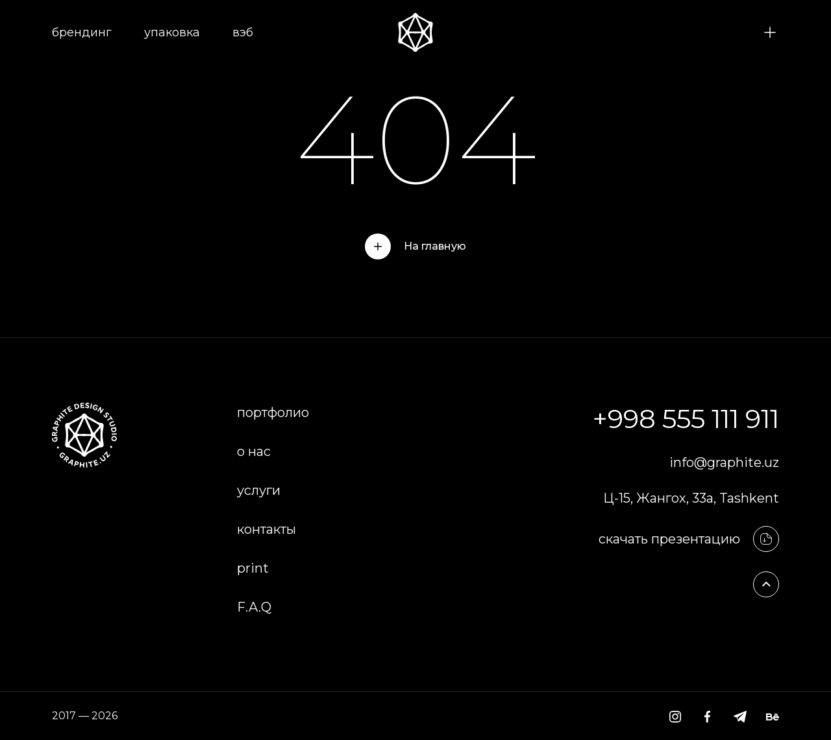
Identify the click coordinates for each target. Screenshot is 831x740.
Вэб (242, 32)
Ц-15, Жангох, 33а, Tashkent (691, 498)
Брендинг (82, 32)
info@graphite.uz (724, 462)
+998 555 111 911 (686, 419)
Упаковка (172, 32)
